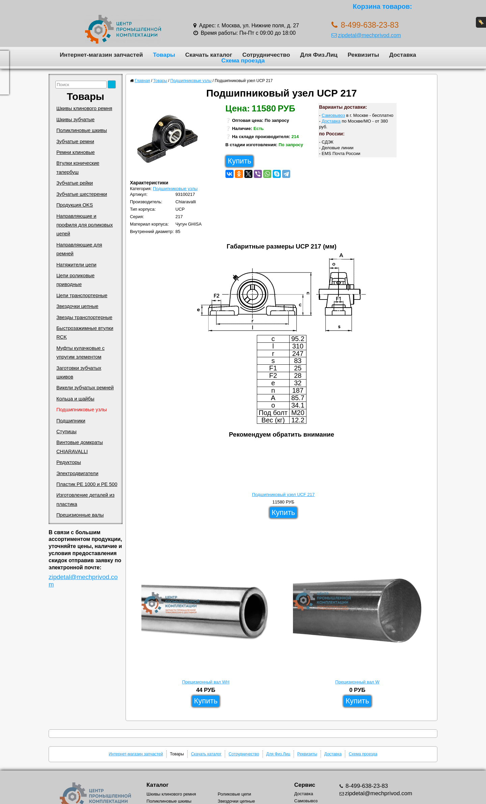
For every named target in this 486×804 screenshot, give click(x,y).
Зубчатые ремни (75, 141)
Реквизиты (363, 54)
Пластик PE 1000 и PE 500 (86, 484)
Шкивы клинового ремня (84, 108)
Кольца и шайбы (75, 398)
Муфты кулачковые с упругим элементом (80, 352)
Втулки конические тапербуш (77, 167)
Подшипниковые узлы (81, 409)
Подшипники (70, 420)
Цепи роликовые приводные (75, 280)
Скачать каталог (208, 54)
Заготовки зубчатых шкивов (78, 372)
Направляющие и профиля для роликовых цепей (84, 225)
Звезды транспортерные (84, 317)
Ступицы (66, 431)
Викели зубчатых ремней (85, 387)
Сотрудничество (266, 54)
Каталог (157, 785)
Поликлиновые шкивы (81, 130)
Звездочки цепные (77, 306)
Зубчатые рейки (74, 183)
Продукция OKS (74, 205)
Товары (164, 54)
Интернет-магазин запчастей (101, 54)
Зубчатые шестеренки (81, 194)
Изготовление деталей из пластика (85, 499)
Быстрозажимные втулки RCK (84, 333)
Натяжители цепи (76, 264)
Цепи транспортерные (81, 295)
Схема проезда (243, 60)
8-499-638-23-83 (366, 786)
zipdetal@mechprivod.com (366, 35)
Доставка (402, 54)
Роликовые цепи (234, 794)
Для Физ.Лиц (319, 54)
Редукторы (68, 462)
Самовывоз (333, 115)
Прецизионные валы (80, 515)
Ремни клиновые (75, 152)
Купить (239, 161)
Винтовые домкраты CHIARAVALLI (79, 447)
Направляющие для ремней (79, 249)
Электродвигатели (77, 473)
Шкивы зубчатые (75, 119)
